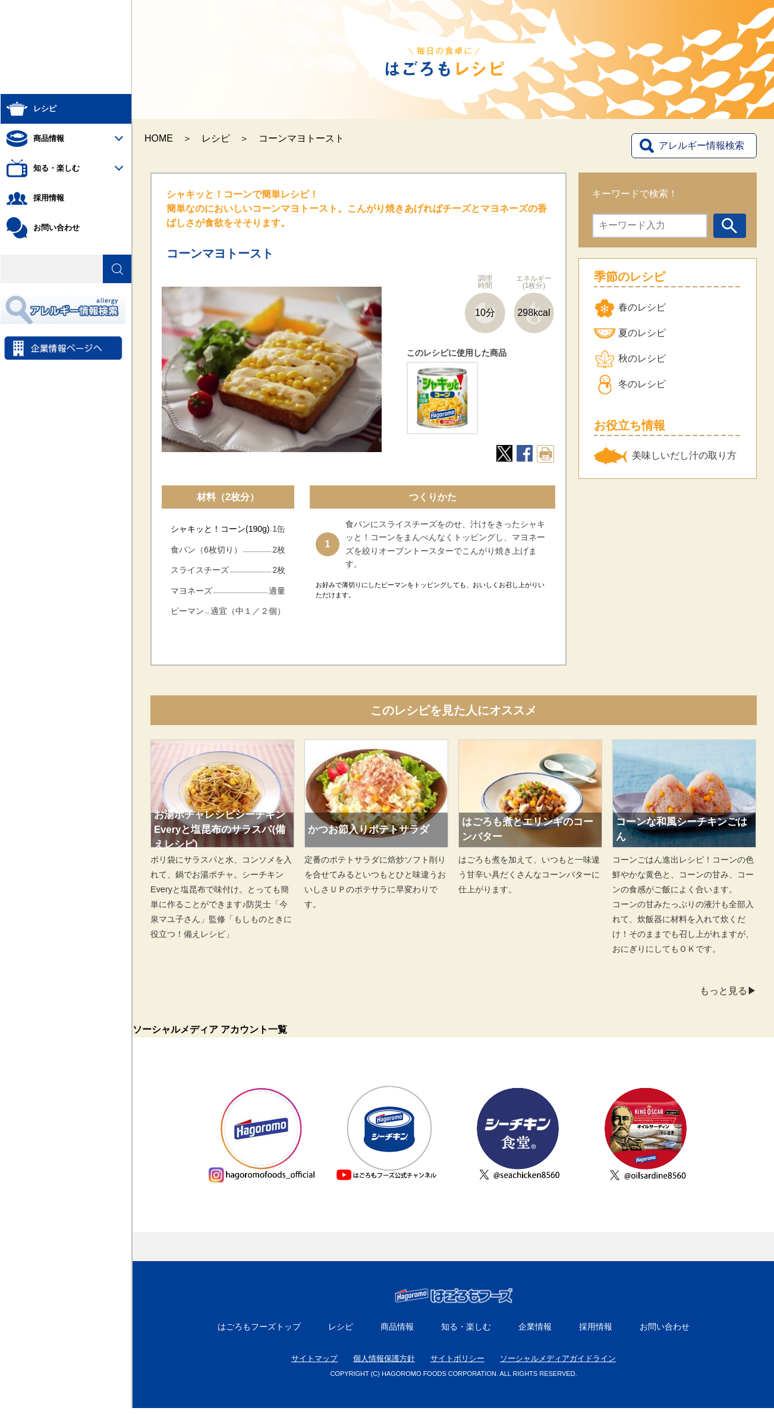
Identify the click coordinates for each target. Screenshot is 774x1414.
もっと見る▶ (728, 991)
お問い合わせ (665, 1332)
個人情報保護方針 (384, 1364)
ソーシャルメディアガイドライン (558, 1364)
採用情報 (595, 1332)
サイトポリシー (457, 1364)
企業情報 (535, 1332)
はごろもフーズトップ (259, 1332)
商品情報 (397, 1332)
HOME (158, 138)
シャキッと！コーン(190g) (220, 529)
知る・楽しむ (466, 1332)
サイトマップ (314, 1364)
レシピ (216, 138)
